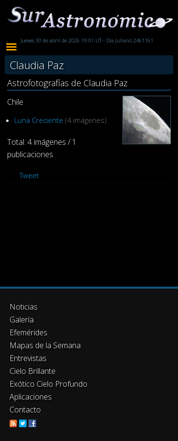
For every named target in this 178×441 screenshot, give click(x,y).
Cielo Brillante (32, 371)
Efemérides (28, 332)
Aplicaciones (30, 396)
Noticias (23, 306)
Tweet (29, 175)
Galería (21, 319)
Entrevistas (28, 358)
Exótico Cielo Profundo (48, 384)
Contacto (25, 409)
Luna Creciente (38, 120)
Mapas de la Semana (45, 345)
